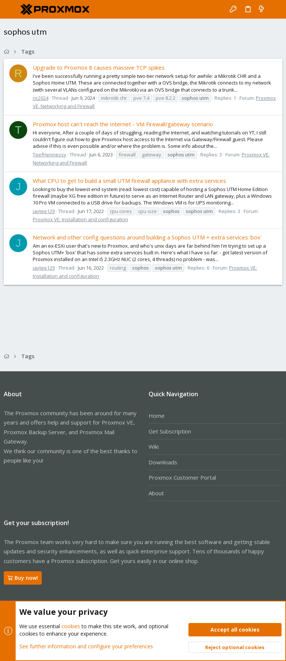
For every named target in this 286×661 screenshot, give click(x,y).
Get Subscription (170, 431)
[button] (11, 9)
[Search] (275, 9)
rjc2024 (40, 98)
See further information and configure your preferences (86, 645)
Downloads (163, 462)
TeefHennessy (49, 154)
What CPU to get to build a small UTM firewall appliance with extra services (129, 180)
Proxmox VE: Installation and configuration (80, 219)
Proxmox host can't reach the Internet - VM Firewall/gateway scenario (123, 124)
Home (157, 415)
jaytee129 (44, 211)
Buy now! (22, 577)
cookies (70, 626)
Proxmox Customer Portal (182, 477)
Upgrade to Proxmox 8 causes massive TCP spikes (99, 67)
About (156, 493)
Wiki (154, 446)
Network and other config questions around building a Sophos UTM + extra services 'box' (147, 237)
